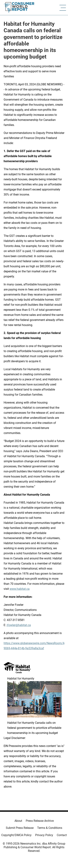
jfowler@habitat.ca (19, 625)
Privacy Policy (44, 835)
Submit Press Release (20, 828)
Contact (62, 835)
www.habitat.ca (20, 589)
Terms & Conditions (49, 828)
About (18, 820)
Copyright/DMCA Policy (16, 835)
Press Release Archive (40, 820)
